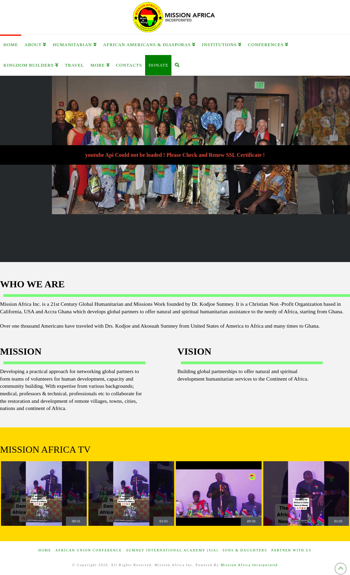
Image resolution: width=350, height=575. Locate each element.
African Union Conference (88, 550)
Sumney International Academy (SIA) (172, 550)
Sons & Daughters (244, 550)
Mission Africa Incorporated (249, 565)
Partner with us (291, 550)
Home (44, 550)
